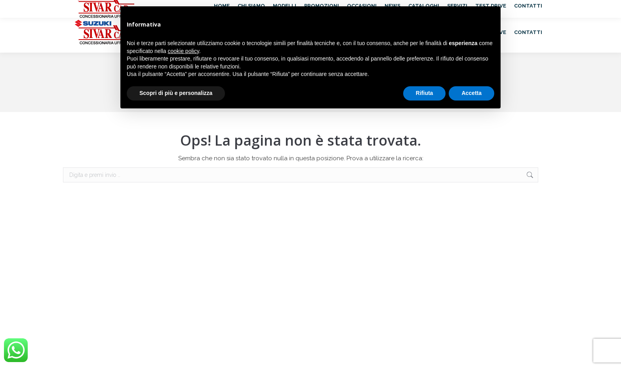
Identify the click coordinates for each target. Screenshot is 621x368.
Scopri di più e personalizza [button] (175, 93)
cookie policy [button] (183, 51)
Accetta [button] (471, 93)
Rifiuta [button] (424, 93)
